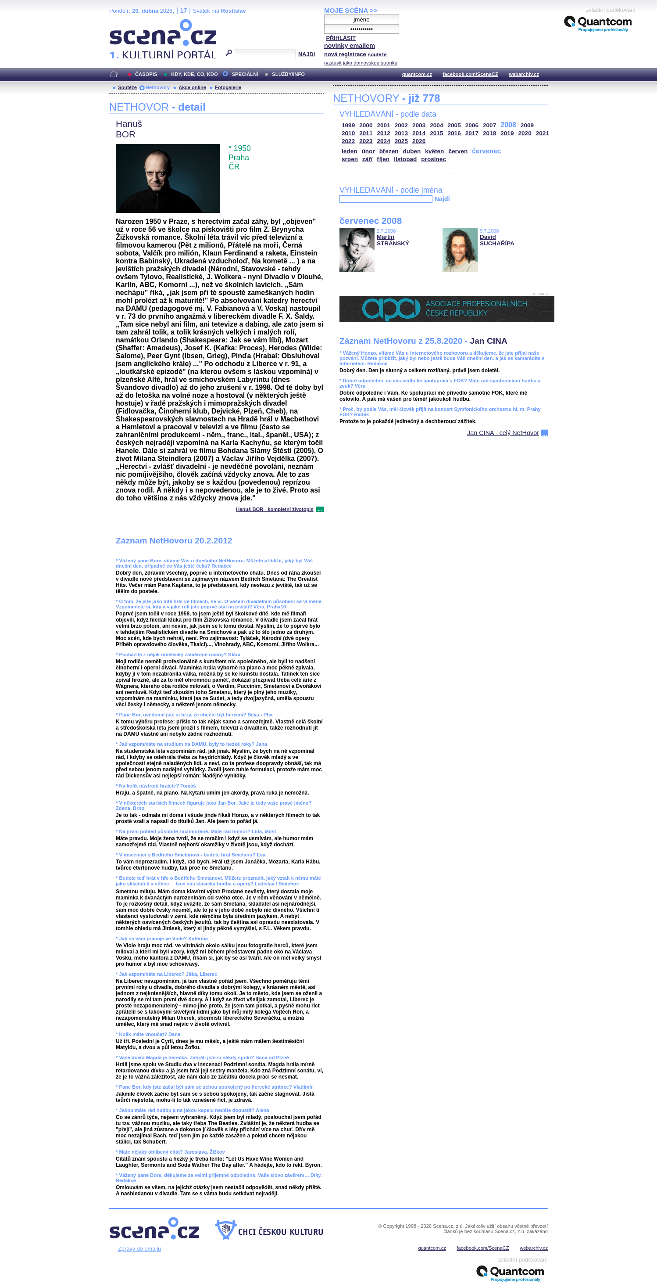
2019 (507, 133)
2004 (436, 125)
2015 (436, 133)
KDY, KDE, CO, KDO (194, 74)
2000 (365, 125)
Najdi (442, 198)
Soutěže (127, 87)
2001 (383, 125)
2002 (401, 125)
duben (412, 151)
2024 (383, 141)
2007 (489, 125)
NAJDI (306, 54)
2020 (525, 133)
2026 (418, 141)
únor (368, 151)
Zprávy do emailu (139, 1248)
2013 (401, 133)
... (320, 509)
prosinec (433, 159)
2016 (454, 133)
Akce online (192, 87)
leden (349, 151)
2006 (471, 125)
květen (434, 151)
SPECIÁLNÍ (245, 74)
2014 (418, 133)
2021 (542, 133)
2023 (365, 141)
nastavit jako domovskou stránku (360, 62)
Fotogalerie (228, 87)
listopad (405, 159)
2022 (348, 141)
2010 (348, 133)
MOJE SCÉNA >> (351, 10)
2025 (401, 141)
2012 (383, 133)
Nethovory (158, 87)
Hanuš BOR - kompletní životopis (275, 509)
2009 (527, 125)
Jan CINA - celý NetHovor (503, 432)
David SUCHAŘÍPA (497, 240)
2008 (508, 125)
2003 (418, 125)
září (367, 159)
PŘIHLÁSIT (341, 38)
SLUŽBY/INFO (288, 74)
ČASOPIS (146, 74)
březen (389, 151)
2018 (489, 133)
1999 (348, 125)
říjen (383, 159)
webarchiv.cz (524, 74)
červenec (486, 151)
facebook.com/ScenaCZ (470, 74)
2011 (365, 133)
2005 (454, 125)
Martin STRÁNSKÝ (393, 240)
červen (458, 151)
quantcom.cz (417, 74)
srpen (350, 159)
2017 (471, 133)
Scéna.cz (124, 22)
